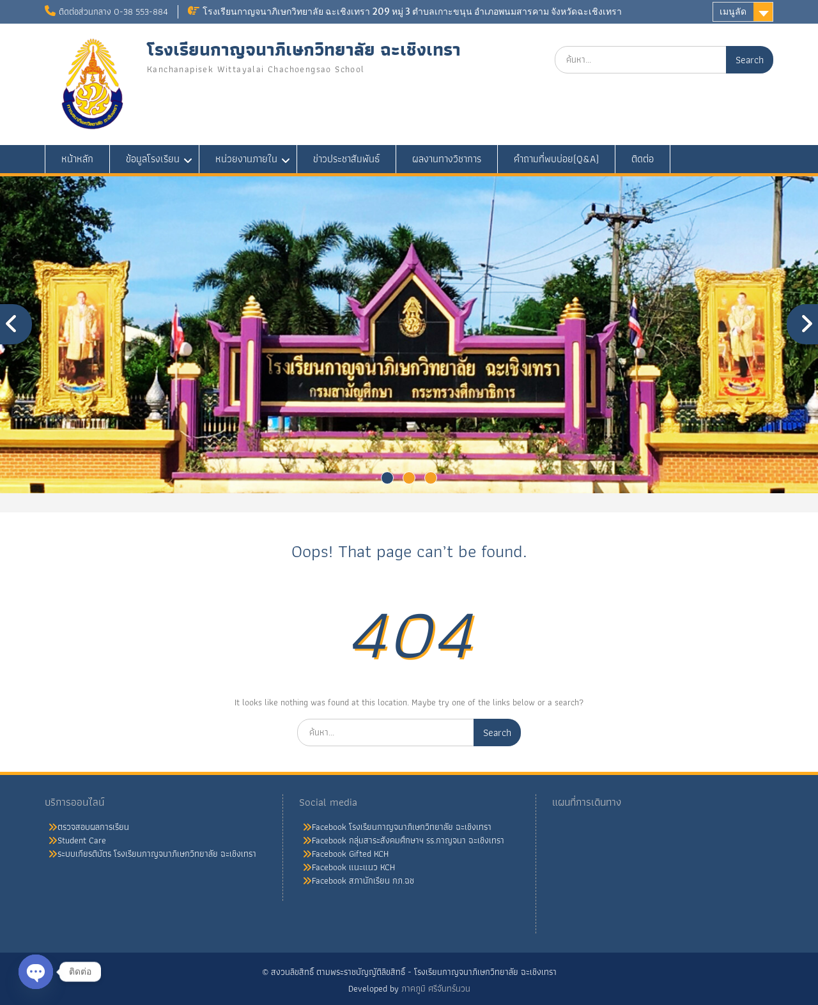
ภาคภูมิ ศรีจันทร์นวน (435, 988)
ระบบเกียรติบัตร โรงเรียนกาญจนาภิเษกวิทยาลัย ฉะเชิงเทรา (157, 854)
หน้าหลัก (77, 159)
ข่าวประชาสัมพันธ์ (346, 159)
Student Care (82, 840)
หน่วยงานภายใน (246, 159)
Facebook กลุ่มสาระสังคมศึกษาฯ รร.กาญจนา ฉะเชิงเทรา (408, 840)
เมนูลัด (733, 11)
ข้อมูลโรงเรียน (153, 159)
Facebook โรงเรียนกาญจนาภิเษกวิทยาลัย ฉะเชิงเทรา (401, 827)
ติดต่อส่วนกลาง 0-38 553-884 (113, 11)
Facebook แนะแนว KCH (353, 867)
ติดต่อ (642, 159)
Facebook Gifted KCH (350, 854)
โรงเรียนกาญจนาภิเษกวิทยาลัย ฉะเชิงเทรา (304, 49)
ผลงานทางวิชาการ (446, 159)
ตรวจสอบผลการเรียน (93, 827)
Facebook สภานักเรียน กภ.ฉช (363, 880)
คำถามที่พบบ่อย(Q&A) (556, 159)
